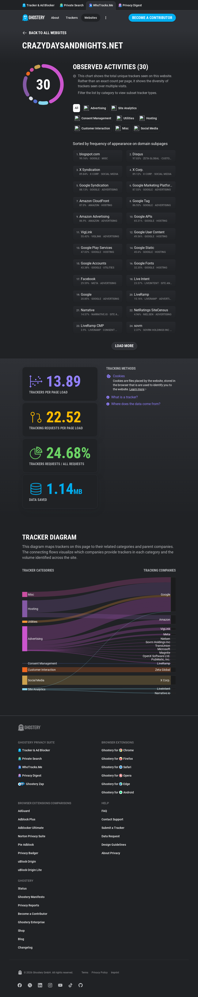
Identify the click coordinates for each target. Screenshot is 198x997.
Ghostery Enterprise (31, 922)
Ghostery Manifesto (31, 897)
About (55, 17)
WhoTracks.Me (101, 5)
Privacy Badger (28, 853)
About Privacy (111, 853)
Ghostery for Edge (116, 784)
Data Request (111, 836)
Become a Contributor (152, 17)
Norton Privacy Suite (31, 836)
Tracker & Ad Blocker (38, 5)
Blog (21, 939)
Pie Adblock (26, 844)
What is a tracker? (122, 397)
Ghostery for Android (118, 792)
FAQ (104, 811)
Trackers (72, 17)
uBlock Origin (27, 861)
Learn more (138, 389)
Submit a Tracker (113, 827)
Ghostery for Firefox (117, 758)
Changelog (25, 947)
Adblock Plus (26, 819)
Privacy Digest (130, 5)
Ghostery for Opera (117, 775)
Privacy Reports (28, 905)
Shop (21, 930)
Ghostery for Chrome (118, 750)
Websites (90, 17)
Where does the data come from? (133, 404)
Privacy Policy (100, 972)
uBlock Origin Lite (30, 870)
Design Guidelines (114, 844)
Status (22, 888)
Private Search (72, 5)
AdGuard (24, 811)
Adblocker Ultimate (31, 827)
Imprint (115, 972)
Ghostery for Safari (116, 767)
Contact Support (112, 819)
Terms (84, 972)
